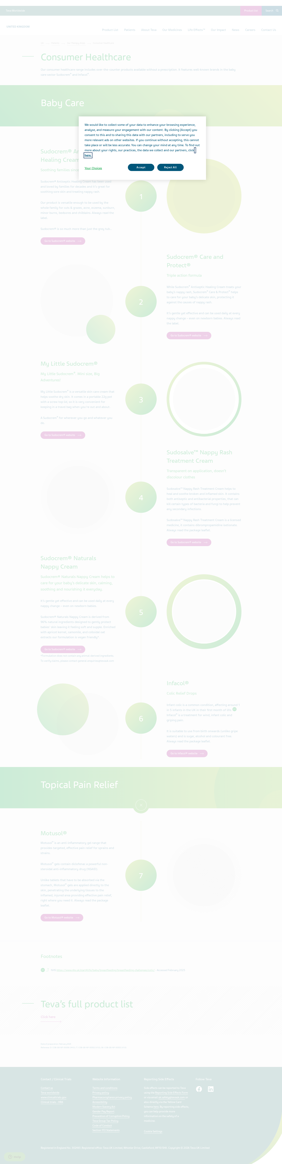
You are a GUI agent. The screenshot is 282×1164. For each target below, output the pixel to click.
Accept (140, 167)
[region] (142, 148)
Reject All (170, 167)
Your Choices (93, 168)
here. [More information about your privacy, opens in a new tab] (88, 155)
